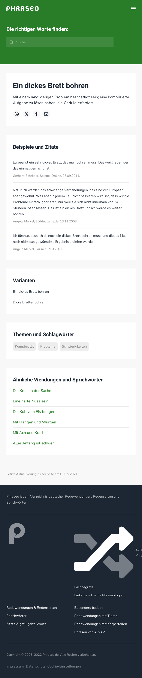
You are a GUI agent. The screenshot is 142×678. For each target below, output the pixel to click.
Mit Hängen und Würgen (34, 422)
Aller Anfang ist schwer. (34, 443)
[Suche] (60, 42)
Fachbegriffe (83, 587)
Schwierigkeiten (74, 346)
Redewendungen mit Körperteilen (100, 624)
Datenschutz (35, 666)
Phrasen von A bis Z (89, 632)
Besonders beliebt (88, 607)
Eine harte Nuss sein (30, 401)
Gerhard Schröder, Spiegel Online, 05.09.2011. (46, 176)
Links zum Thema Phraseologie (98, 595)
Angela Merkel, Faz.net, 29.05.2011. (39, 249)
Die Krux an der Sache (32, 390)
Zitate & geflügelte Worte (26, 624)
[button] (133, 8)
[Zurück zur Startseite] (22, 8)
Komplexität (24, 346)
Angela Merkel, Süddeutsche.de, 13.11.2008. (45, 221)
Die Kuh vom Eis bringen (34, 411)
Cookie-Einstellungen (64, 666)
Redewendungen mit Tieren (96, 616)
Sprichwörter (16, 616)
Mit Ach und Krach (28, 432)
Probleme (47, 346)
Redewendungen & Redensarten (31, 607)
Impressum (15, 666)
